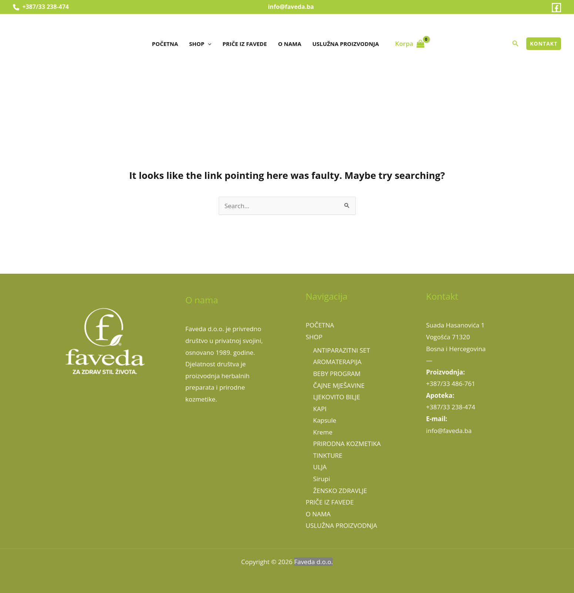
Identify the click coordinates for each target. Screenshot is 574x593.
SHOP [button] (200, 43)
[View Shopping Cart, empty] (410, 43)
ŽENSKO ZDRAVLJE (340, 490)
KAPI (319, 408)
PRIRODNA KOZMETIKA (347, 443)
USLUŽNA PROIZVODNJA (345, 43)
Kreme (322, 432)
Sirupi (321, 478)
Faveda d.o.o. (313, 561)
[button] (207, 43)
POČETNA (165, 43)
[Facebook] (556, 7)
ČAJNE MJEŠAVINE (339, 385)
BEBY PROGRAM (336, 373)
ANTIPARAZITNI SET (341, 350)
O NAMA (289, 43)
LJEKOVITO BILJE (336, 397)
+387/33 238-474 (41, 7)
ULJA (320, 467)
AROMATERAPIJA (337, 361)
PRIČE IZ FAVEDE (244, 43)
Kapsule (324, 420)
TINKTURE (327, 455)
